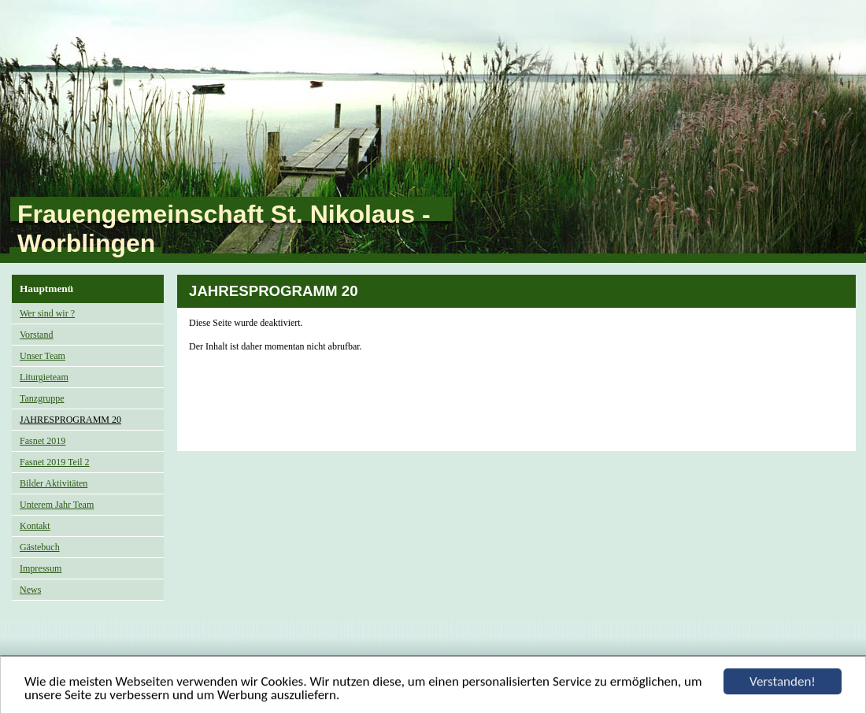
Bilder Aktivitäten (53, 483)
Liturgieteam (44, 377)
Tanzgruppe (42, 398)
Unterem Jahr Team (57, 504)
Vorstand (36, 334)
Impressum (40, 568)
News (30, 589)
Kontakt (35, 525)
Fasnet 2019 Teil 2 (55, 462)
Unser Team (42, 355)
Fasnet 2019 (42, 440)
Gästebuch (40, 547)
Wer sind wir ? (47, 313)
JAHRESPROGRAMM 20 (70, 419)
